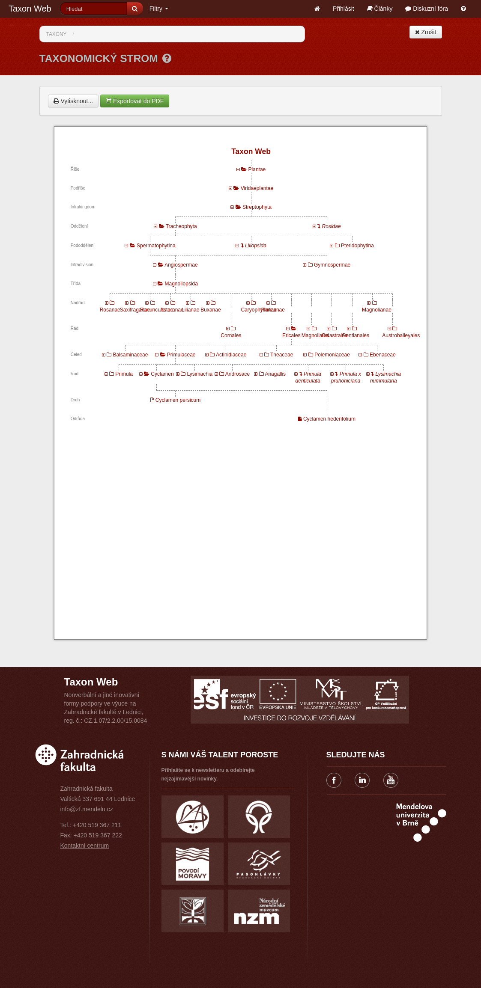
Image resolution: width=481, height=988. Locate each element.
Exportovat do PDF (135, 101)
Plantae (257, 169)
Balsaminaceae (130, 355)
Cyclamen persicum (177, 400)
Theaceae (281, 355)
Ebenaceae (383, 355)
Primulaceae (181, 355)
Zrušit (425, 32)
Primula (124, 374)
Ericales (291, 335)
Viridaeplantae (257, 188)
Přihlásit (343, 8)
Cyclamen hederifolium (329, 419)
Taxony (56, 34)
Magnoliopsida (181, 284)
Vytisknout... (73, 101)
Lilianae (190, 310)
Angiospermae (180, 265)
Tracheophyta (181, 226)
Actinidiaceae (231, 355)
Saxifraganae (135, 310)
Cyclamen (162, 374)
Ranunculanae (156, 310)
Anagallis (275, 374)
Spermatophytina (156, 246)
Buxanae (210, 310)
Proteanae (273, 310)
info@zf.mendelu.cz (86, 809)
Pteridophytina (357, 246)
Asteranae (172, 310)
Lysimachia (200, 374)
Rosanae (110, 310)
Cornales (231, 335)
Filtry (158, 8)
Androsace (237, 374)
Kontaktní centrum (84, 845)
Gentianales (355, 335)
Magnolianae (376, 310)
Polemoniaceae (332, 355)
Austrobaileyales (401, 335)
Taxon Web (30, 8)
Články (380, 8)
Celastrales (334, 335)
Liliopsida (255, 246)
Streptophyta (257, 207)
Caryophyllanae (258, 310)
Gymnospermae (332, 265)
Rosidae (331, 226)
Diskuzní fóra (426, 8)
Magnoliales (315, 335)
